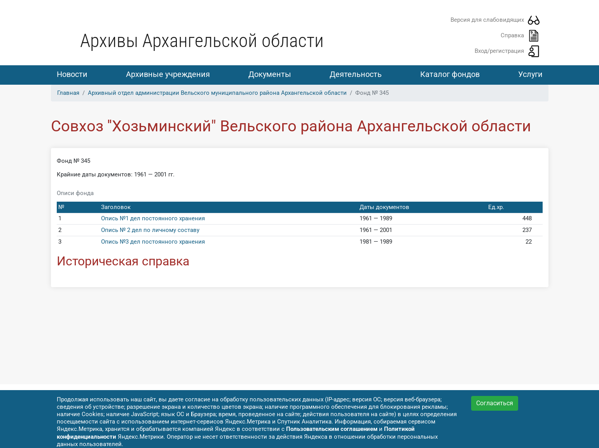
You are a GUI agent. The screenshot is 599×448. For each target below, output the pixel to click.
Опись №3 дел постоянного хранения (153, 241)
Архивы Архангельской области (202, 41)
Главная (68, 92)
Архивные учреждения (168, 74)
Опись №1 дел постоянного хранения (153, 218)
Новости (72, 74)
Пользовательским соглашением (331, 428)
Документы (269, 74)
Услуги (530, 74)
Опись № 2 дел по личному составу (150, 230)
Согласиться (494, 403)
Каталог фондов (450, 74)
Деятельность (356, 74)
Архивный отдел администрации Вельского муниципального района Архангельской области (217, 92)
